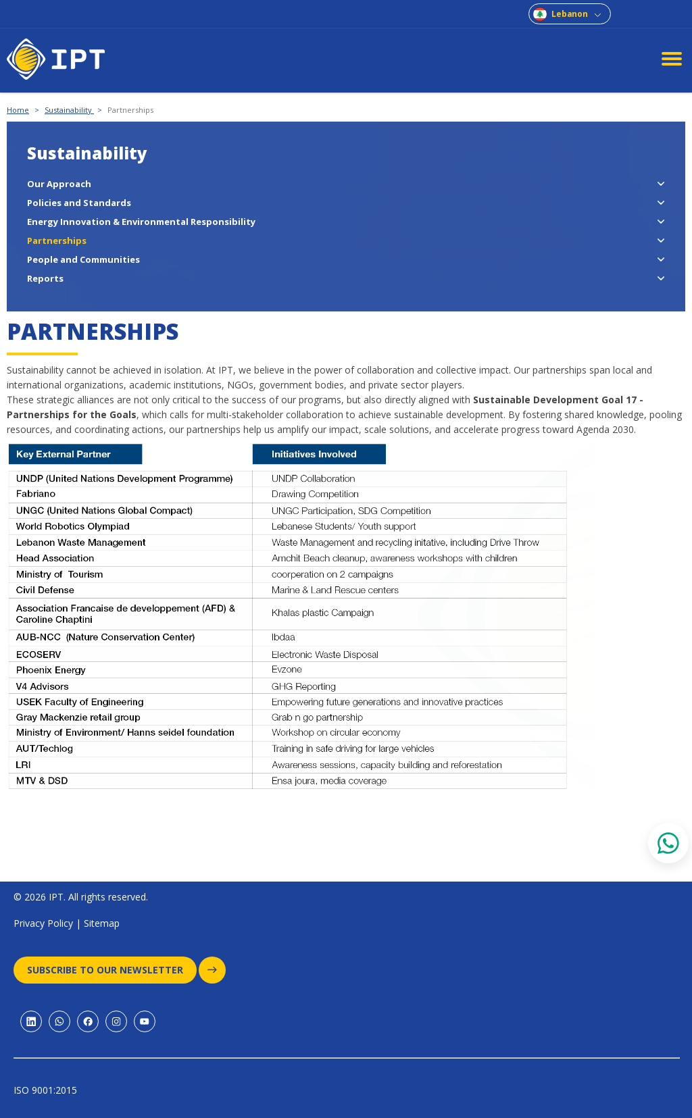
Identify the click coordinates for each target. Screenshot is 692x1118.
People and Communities (83, 259)
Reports (45, 278)
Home (18, 110)
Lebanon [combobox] (569, 14)
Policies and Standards (79, 203)
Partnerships (130, 110)
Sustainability (69, 110)
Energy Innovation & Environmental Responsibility (141, 221)
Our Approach (59, 184)
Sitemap (102, 923)
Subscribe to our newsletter (112, 970)
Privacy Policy (43, 923)
